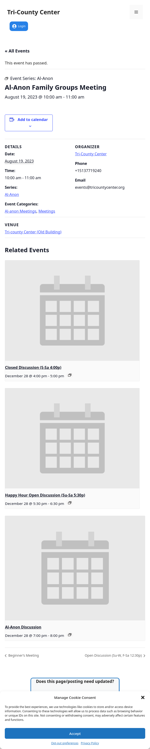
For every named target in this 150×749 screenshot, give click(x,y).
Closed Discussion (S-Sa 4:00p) (33, 367)
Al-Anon (12, 194)
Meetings (46, 211)
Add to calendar (33, 119)
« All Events (17, 51)
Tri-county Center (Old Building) (33, 232)
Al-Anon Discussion (23, 627)
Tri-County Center (33, 12)
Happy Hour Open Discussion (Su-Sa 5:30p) (45, 495)
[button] (142, 697)
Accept (75, 733)
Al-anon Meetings (20, 211)
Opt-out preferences (64, 743)
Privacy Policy (90, 743)
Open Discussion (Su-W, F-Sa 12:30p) (114, 655)
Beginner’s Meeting (23, 655)
